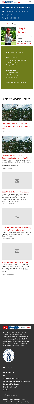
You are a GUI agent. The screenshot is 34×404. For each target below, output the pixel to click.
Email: (8, 52)
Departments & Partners (11, 378)
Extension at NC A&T (10, 387)
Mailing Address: (11, 70)
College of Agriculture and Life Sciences (16, 381)
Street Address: (11, 58)
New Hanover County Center (16, 7)
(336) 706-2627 (21, 82)
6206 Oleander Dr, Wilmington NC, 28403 (15, 11)
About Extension (8, 372)
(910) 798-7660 (8, 15)
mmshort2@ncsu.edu (24, 43)
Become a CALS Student (11, 384)
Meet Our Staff (5, 24)
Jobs (4, 375)
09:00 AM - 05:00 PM (13, 18)
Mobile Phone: (11, 82)
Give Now (6, 390)
